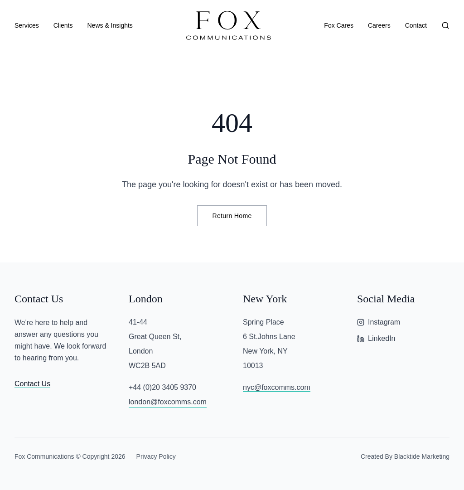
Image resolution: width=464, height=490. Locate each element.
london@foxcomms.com (168, 402)
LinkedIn (376, 338)
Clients (63, 25)
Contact (416, 25)
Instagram (378, 322)
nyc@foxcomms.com (276, 387)
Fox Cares (338, 25)
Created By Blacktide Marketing (405, 456)
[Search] (445, 25)
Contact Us (32, 384)
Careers (379, 25)
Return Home (231, 215)
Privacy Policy (156, 456)
